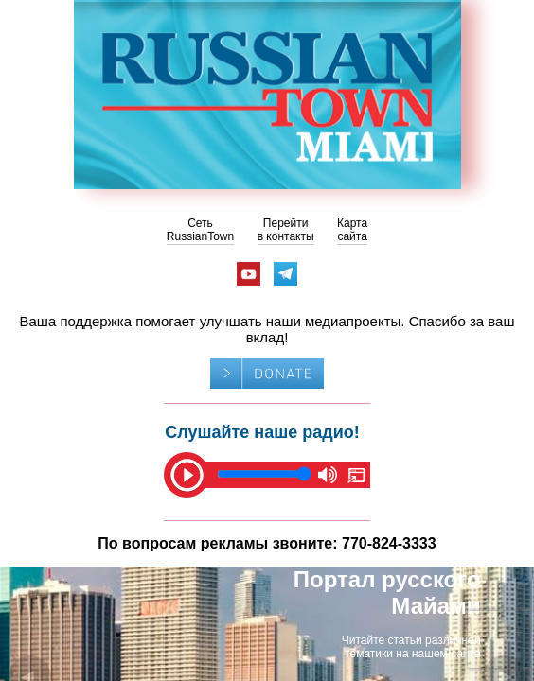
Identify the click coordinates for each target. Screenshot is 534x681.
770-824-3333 (389, 543)
